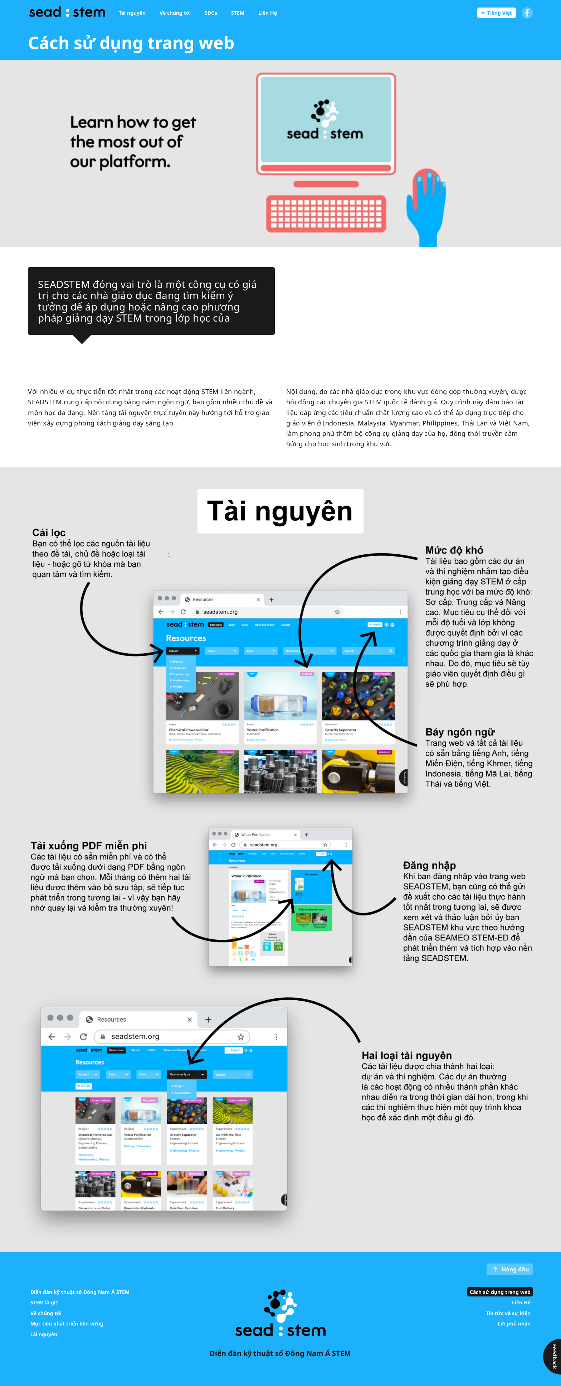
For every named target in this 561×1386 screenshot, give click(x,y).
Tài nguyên (43, 1333)
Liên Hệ (521, 1302)
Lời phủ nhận (514, 1323)
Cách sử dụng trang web (500, 1291)
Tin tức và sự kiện (508, 1312)
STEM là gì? (44, 1302)
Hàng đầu (515, 1269)
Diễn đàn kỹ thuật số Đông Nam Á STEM (80, 1291)
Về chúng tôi (46, 1312)
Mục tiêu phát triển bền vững (66, 1323)
